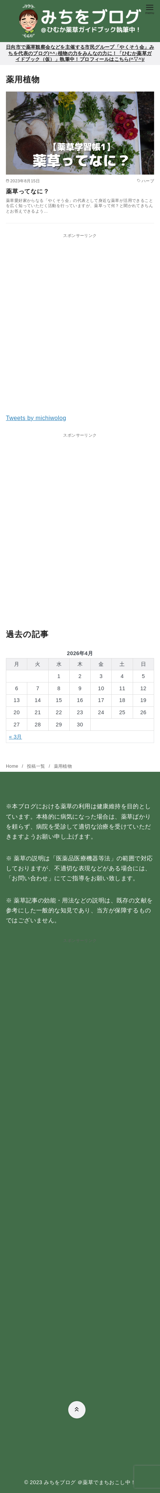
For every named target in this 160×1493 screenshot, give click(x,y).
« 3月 (15, 737)
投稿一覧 (36, 766)
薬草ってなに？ (27, 191)
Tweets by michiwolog (36, 418)
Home (13, 766)
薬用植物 (63, 766)
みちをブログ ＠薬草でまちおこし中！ (90, 1482)
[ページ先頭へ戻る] (77, 1409)
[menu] (149, 8)
